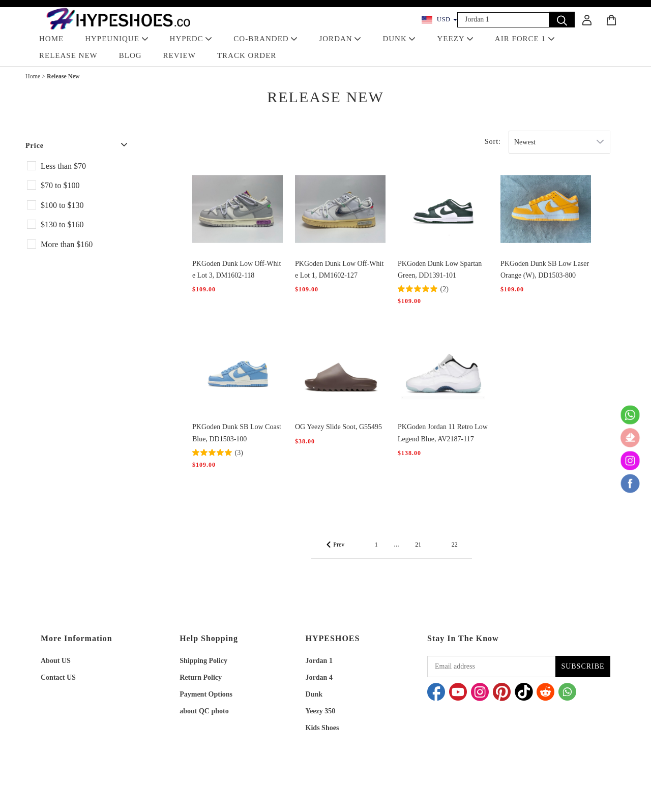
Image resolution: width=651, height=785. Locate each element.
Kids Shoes (322, 728)
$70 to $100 (60, 185)
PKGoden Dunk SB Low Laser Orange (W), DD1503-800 (544, 269)
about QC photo (204, 711)
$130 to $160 (62, 224)
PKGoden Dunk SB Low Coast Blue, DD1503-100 (236, 432)
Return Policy (201, 677)
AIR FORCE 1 (525, 39)
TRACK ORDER (246, 55)
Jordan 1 (319, 661)
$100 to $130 (62, 205)
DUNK (399, 39)
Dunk (314, 694)
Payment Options (206, 694)
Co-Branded (265, 39)
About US (56, 661)
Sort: (493, 141)
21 (418, 544)
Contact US (58, 677)
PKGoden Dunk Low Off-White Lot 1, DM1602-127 (339, 269)
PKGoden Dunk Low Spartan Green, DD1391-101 (440, 269)
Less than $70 (63, 166)
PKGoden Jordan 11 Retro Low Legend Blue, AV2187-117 (443, 432)
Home (32, 76)
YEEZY (455, 39)
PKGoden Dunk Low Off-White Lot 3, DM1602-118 (236, 269)
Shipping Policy (203, 661)
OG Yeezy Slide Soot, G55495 (338, 427)
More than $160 (67, 244)
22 (455, 544)
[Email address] (491, 666)
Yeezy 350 (321, 711)
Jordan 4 (319, 677)
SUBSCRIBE (582, 666)
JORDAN (340, 39)
